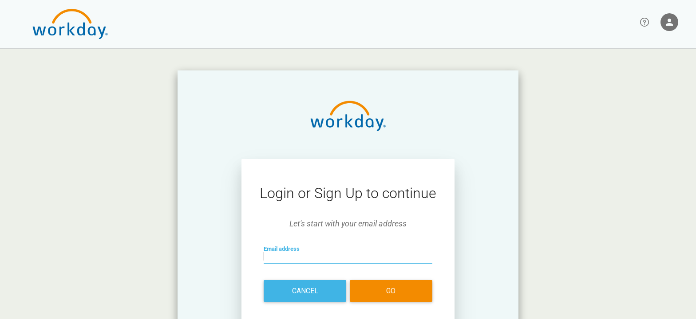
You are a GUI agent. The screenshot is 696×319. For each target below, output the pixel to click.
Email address (286, 257)
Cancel (305, 291)
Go (390, 291)
